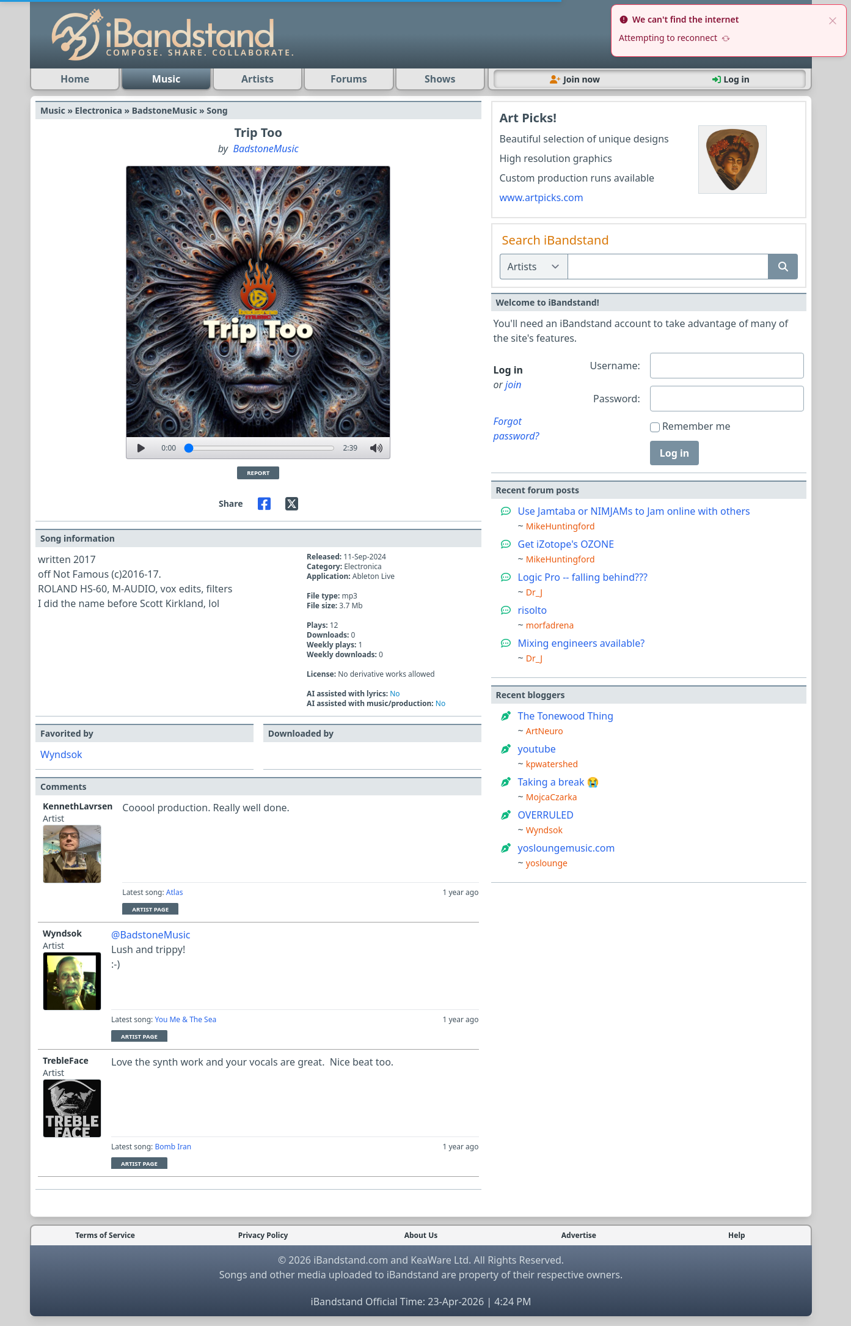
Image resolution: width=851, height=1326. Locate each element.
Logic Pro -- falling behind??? (583, 577)
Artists (257, 79)
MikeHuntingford (560, 526)
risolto (532, 610)
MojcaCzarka (551, 797)
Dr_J (534, 592)
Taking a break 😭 (558, 782)
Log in (674, 453)
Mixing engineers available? (581, 643)
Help (736, 1235)
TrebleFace (66, 1060)
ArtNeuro (544, 731)
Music (166, 79)
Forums (349, 79)
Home (74, 79)
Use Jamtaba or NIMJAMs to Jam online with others (634, 511)
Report (258, 473)
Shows (440, 79)
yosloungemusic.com (566, 848)
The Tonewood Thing (566, 716)
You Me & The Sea (185, 1019)
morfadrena (550, 625)
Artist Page (150, 909)
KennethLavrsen (77, 806)
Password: (616, 398)
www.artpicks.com (541, 197)
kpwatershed (552, 764)
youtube (537, 749)
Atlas (174, 892)
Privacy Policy (263, 1235)
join (513, 384)
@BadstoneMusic (151, 934)
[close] (833, 19)
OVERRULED (546, 815)
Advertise (578, 1235)
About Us (421, 1235)
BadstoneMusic (265, 148)
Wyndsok (61, 754)
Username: (615, 365)
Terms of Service (105, 1235)
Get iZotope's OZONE (566, 544)
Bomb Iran (173, 1146)
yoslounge (547, 863)
